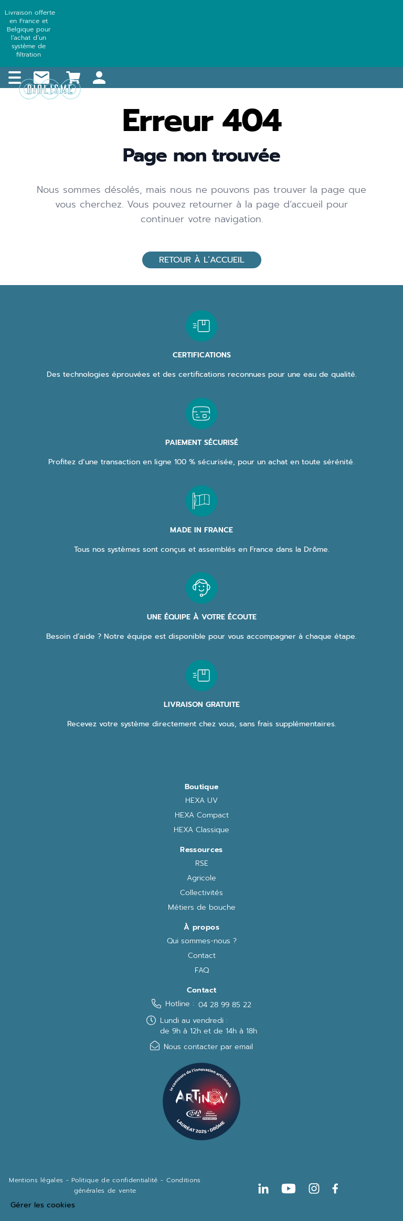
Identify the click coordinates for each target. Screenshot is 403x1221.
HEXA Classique (201, 830)
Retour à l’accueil (202, 260)
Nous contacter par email (208, 1046)
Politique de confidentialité (114, 1180)
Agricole (201, 878)
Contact (202, 956)
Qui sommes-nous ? (202, 941)
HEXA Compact (202, 815)
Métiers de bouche (202, 907)
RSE (201, 863)
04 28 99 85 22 (224, 1004)
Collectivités (201, 893)
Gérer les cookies (42, 1205)
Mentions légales (36, 1180)
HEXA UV (201, 800)
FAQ (202, 970)
